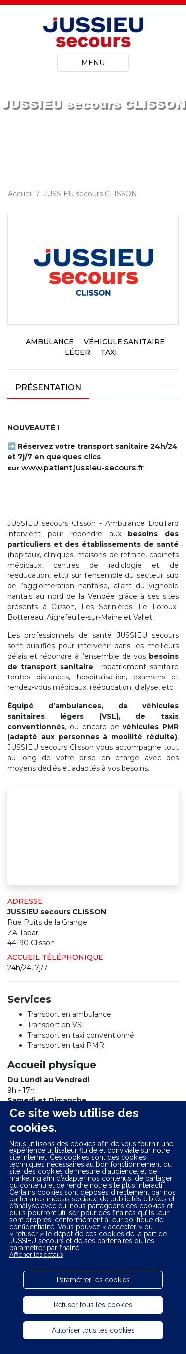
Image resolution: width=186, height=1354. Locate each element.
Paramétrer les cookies (93, 1280)
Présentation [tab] (48, 387)
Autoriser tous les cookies (93, 1330)
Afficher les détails (36, 1254)
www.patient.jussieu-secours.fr (82, 467)
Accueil (20, 193)
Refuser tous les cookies (93, 1305)
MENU (93, 62)
